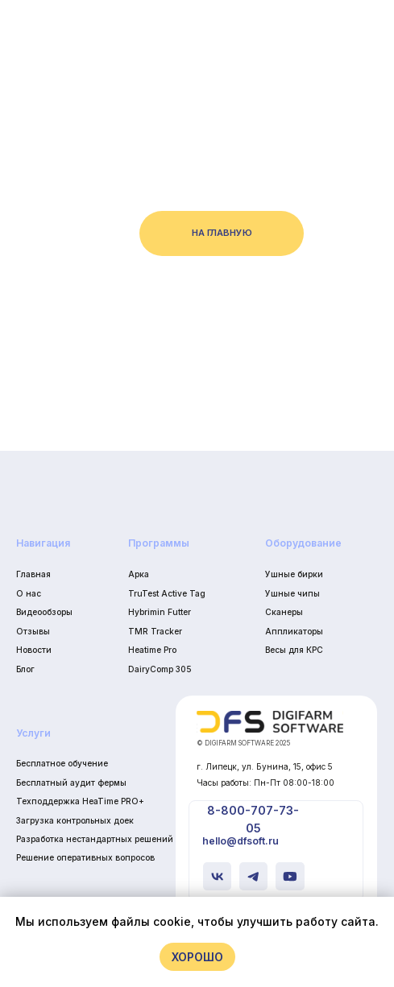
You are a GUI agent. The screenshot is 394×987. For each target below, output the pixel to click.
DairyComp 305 (160, 669)
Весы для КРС (294, 650)
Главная (33, 574)
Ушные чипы (292, 593)
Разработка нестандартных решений (94, 839)
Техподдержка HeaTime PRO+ (80, 801)
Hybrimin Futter (159, 612)
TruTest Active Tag (166, 593)
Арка (138, 574)
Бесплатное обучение (62, 763)
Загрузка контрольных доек (75, 820)
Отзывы (33, 631)
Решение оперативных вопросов (85, 857)
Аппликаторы (294, 631)
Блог (25, 669)
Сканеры (284, 612)
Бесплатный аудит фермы (71, 782)
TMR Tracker (155, 631)
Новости (34, 650)
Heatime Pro (152, 650)
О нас (28, 593)
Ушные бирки (294, 574)
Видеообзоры (44, 612)
